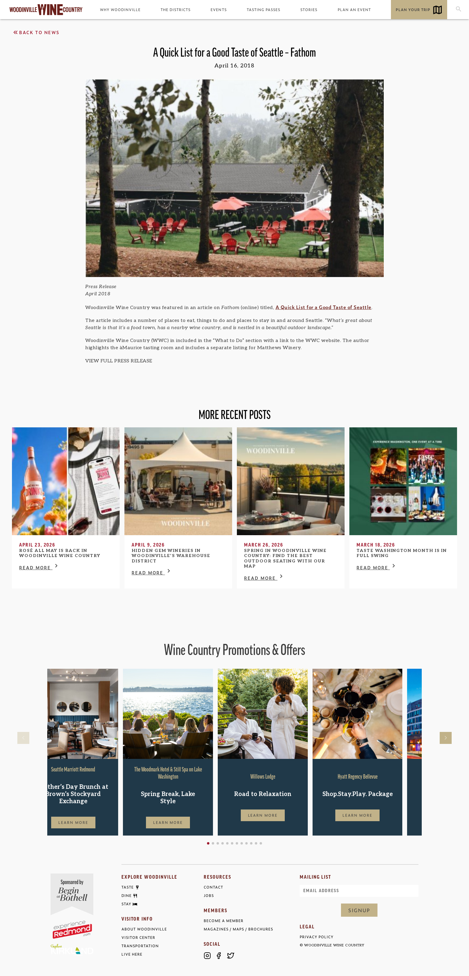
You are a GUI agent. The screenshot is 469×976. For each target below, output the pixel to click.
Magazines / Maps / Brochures (238, 929)
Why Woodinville (120, 9)
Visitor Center (138, 937)
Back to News (36, 32)
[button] (227, 843)
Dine (126, 895)
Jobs (209, 895)
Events (218, 9)
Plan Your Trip (413, 9)
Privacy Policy (317, 937)
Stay (126, 904)
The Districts (176, 9)
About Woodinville (144, 929)
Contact (213, 887)
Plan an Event (354, 9)
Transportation (140, 946)
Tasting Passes (263, 9)
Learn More (92, 822)
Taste (127, 887)
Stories (308, 9)
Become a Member (223, 921)
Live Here (131, 954)
